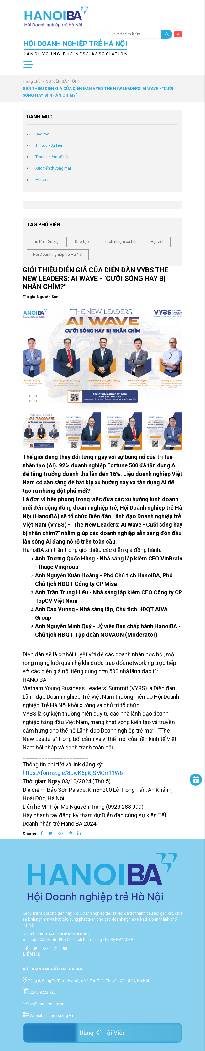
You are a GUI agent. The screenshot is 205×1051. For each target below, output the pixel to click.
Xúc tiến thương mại (53, 168)
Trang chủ (31, 81)
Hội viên (42, 179)
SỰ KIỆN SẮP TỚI (61, 81)
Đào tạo (42, 134)
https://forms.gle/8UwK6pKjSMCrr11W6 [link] (73, 773)
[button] (170, 356)
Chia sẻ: (30, 833)
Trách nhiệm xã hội (52, 157)
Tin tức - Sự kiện (49, 145)
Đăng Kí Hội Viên (102, 1033)
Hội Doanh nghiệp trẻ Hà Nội (58, 254)
